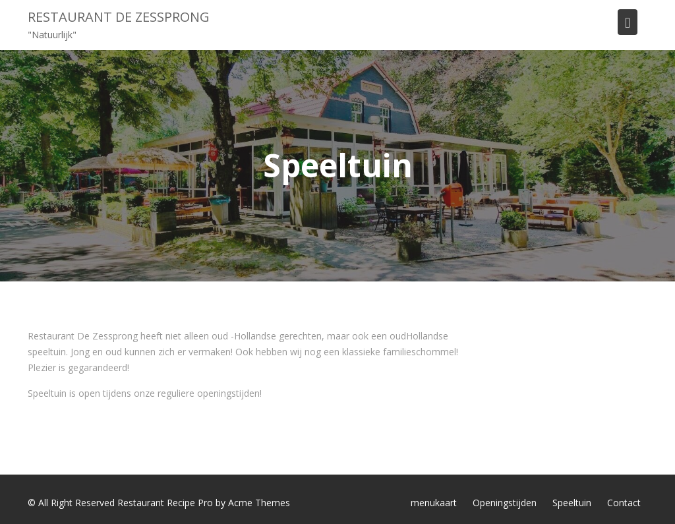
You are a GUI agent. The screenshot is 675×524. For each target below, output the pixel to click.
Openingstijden (505, 502)
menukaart (434, 502)
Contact (624, 502)
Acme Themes (259, 502)
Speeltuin (571, 502)
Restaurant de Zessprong (119, 17)
